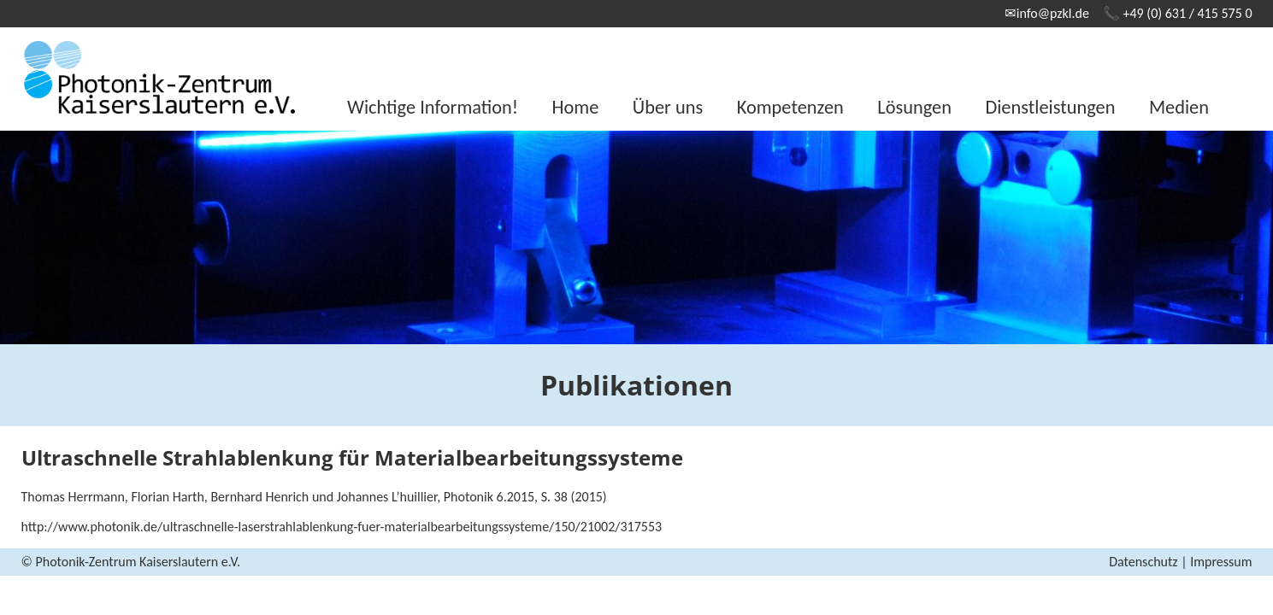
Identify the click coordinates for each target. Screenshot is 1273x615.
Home (575, 107)
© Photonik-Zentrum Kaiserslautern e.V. (131, 562)
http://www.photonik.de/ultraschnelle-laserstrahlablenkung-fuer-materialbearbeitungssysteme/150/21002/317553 (342, 526)
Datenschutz (1143, 562)
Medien (1179, 107)
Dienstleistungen (1050, 107)
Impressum (1221, 562)
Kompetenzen (790, 107)
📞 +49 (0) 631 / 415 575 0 (1177, 13)
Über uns (668, 107)
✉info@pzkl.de (1047, 13)
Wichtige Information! (432, 107)
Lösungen (914, 107)
